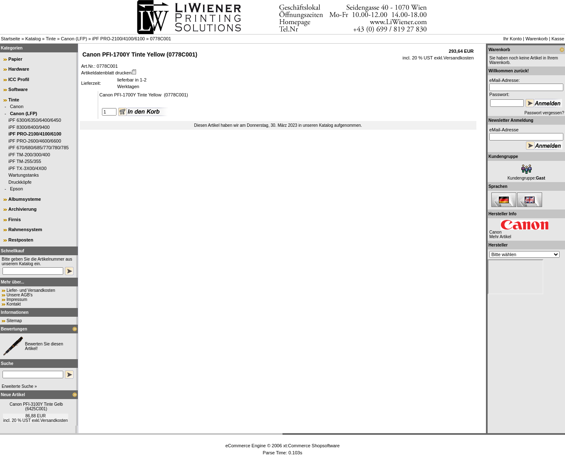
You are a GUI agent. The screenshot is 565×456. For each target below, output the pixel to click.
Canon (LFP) (74, 38)
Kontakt (14, 304)
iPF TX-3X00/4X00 (27, 168)
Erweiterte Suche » (19, 386)
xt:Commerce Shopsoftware (311, 445)
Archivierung (22, 209)
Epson (16, 188)
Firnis (14, 219)
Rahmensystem (25, 229)
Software (17, 89)
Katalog (33, 38)
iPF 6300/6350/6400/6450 (34, 120)
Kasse (557, 38)
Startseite (10, 38)
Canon (16, 106)
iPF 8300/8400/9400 (29, 127)
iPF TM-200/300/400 (29, 154)
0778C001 (160, 38)
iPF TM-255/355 (24, 161)
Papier (15, 59)
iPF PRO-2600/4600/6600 (34, 140)
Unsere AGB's (20, 295)
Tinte (51, 38)
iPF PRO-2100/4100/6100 (118, 38)
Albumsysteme (24, 199)
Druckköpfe (20, 182)
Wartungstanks (23, 175)
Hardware (18, 69)
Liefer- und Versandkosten (31, 290)
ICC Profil (18, 79)
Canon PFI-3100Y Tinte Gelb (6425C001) (36, 406)
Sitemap (14, 320)
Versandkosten (54, 420)
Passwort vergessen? (544, 113)
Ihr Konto (512, 38)
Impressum (17, 299)
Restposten (20, 239)
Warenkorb (536, 38)
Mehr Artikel (500, 236)
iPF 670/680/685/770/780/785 (38, 147)
